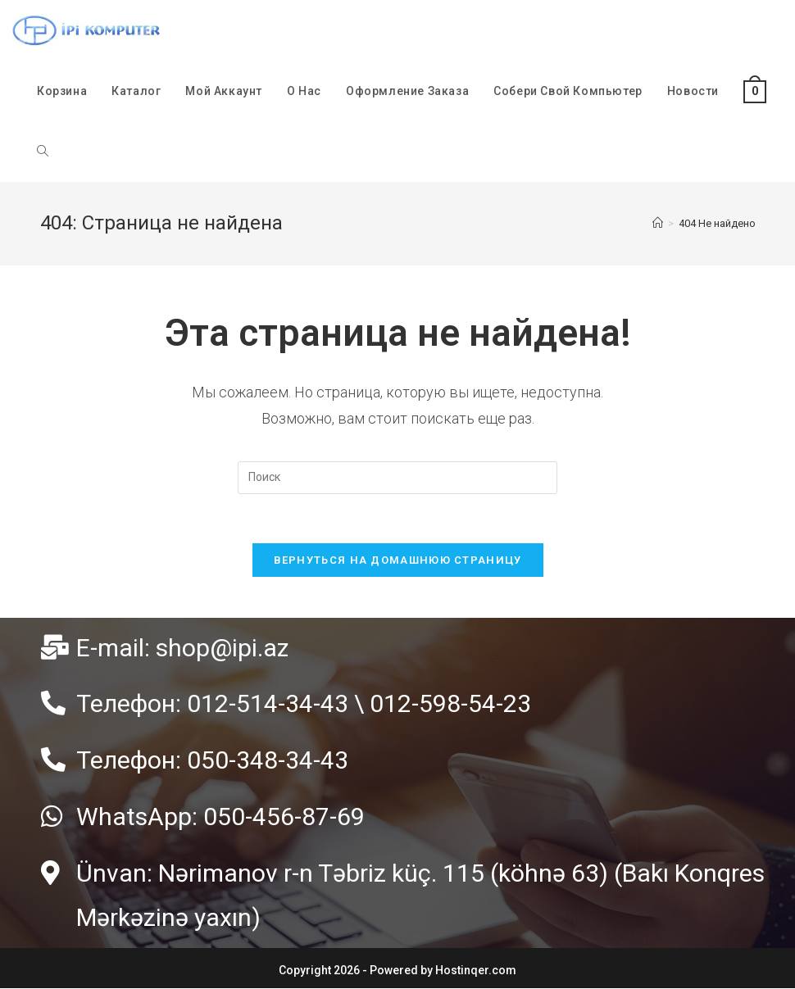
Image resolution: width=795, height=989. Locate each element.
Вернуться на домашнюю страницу (398, 560)
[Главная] (657, 223)
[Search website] (43, 151)
